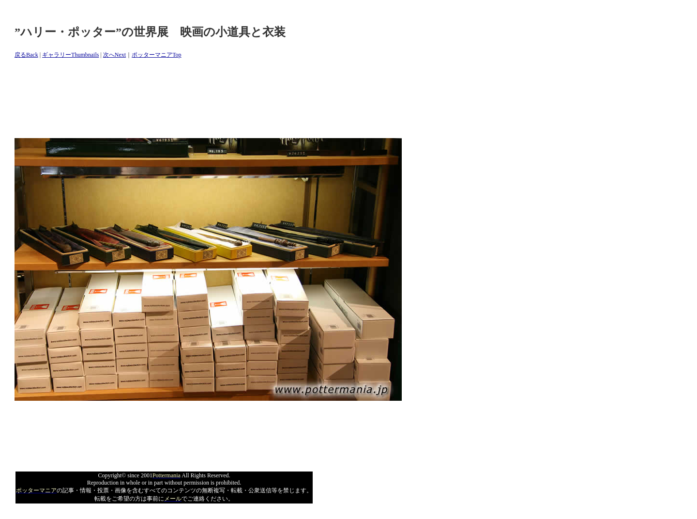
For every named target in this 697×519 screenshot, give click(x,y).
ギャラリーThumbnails (70, 54)
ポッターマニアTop (157, 54)
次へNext (114, 54)
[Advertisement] (191, 99)
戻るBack (26, 54)
